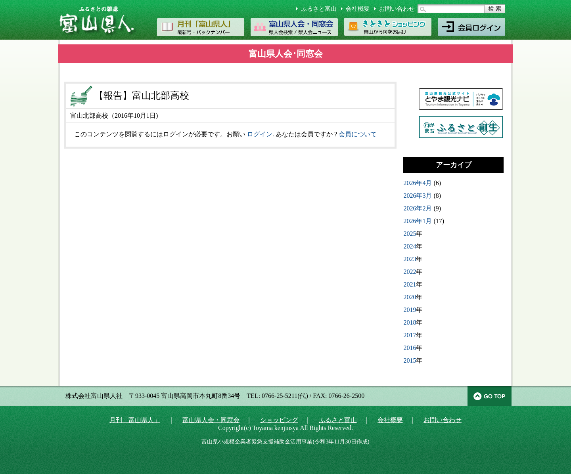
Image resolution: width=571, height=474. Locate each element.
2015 (409, 360)
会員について (358, 134)
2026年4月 (417, 183)
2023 (409, 259)
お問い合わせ (397, 9)
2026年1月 (417, 221)
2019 (409, 309)
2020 (409, 297)
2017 (409, 335)
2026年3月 (417, 195)
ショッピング (279, 420)
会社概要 (358, 9)
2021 (409, 284)
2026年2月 (417, 208)
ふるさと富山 (319, 9)
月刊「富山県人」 (134, 420)
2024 (409, 246)
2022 (409, 271)
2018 (409, 322)
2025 (409, 233)
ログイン (259, 134)
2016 (409, 347)
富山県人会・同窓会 (211, 420)
